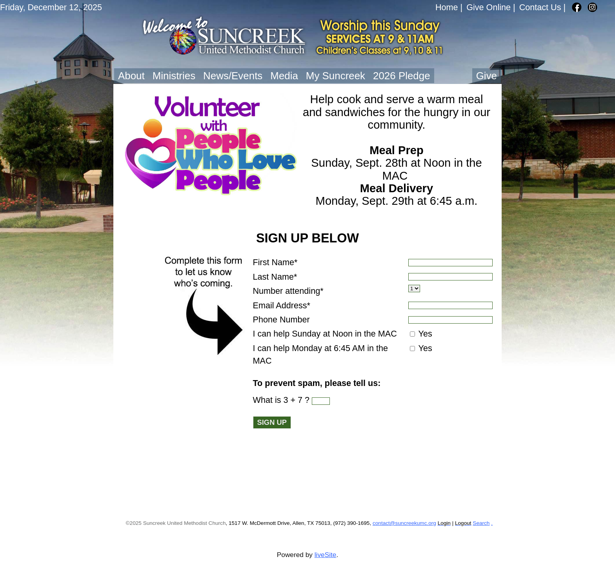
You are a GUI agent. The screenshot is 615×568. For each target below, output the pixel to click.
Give (486, 75)
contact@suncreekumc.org (404, 523)
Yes (424, 334)
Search (481, 523)
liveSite (326, 555)
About (131, 75)
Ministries (174, 75)
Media (284, 75)
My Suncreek (335, 75)
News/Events (232, 75)
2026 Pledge (401, 75)
